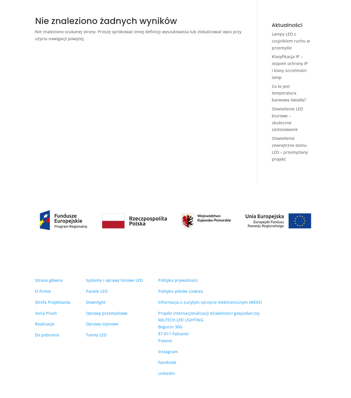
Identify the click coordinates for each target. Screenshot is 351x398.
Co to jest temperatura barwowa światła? (289, 93)
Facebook (167, 362)
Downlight (96, 302)
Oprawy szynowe (102, 324)
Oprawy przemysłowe (107, 313)
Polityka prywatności (178, 280)
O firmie (43, 291)
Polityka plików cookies (180, 291)
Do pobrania (47, 335)
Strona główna (49, 280)
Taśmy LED (96, 335)
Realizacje (44, 324)
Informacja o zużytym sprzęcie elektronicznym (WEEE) (210, 302)
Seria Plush (46, 313)
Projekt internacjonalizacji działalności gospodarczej (209, 313)
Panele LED (97, 291)
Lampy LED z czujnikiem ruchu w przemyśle (291, 41)
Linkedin (166, 373)
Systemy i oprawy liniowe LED (114, 280)
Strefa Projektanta (52, 302)
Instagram (168, 351)
